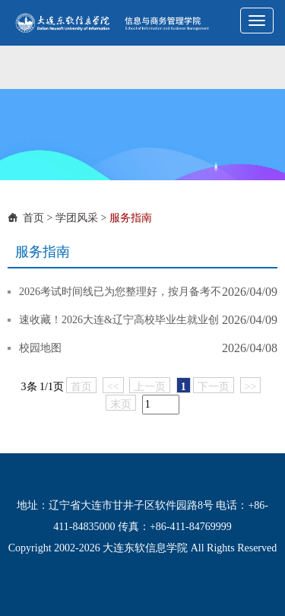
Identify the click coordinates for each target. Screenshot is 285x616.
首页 (33, 218)
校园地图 (40, 348)
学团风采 (76, 218)
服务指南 (130, 218)
